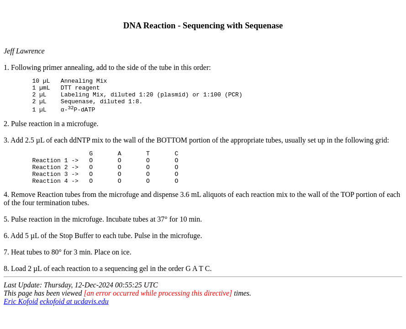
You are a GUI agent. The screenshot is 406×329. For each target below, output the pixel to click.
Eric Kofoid (21, 315)
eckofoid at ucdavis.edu (74, 315)
